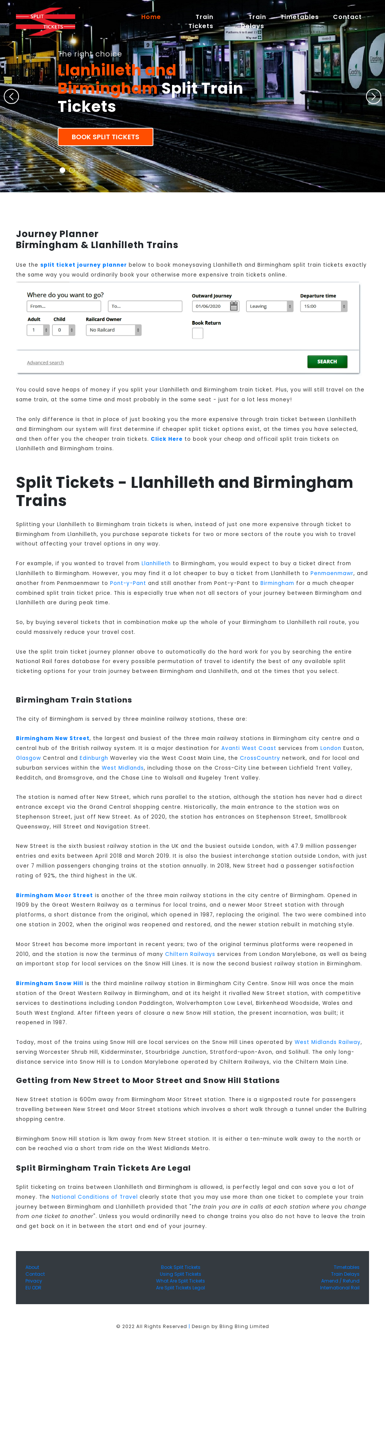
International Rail (340, 1287)
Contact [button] (347, 17)
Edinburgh (94, 758)
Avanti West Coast (248, 748)
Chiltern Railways (190, 954)
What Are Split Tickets (180, 1281)
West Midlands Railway (328, 1042)
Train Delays (345, 1274)
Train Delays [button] (253, 21)
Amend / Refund (340, 1281)
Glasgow (28, 758)
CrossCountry (260, 758)
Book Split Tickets (105, 136)
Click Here (167, 439)
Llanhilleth (156, 563)
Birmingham (277, 583)
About (32, 1267)
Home (154, 16)
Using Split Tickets (180, 1274)
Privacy (33, 1281)
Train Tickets (200, 21)
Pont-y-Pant (128, 583)
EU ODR (33, 1287)
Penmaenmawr (332, 573)
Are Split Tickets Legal (180, 1287)
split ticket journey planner (83, 265)
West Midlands (123, 768)
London (330, 748)
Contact (35, 1274)
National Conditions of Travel (95, 1197)
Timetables (299, 17)
